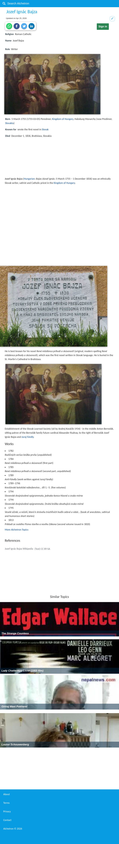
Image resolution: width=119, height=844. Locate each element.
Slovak (45, 129)
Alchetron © (12, 828)
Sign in (102, 26)
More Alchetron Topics (16, 529)
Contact (7, 820)
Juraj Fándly (28, 436)
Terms (6, 802)
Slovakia (9, 123)
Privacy (7, 811)
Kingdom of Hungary (62, 119)
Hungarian (29, 178)
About (6, 794)
